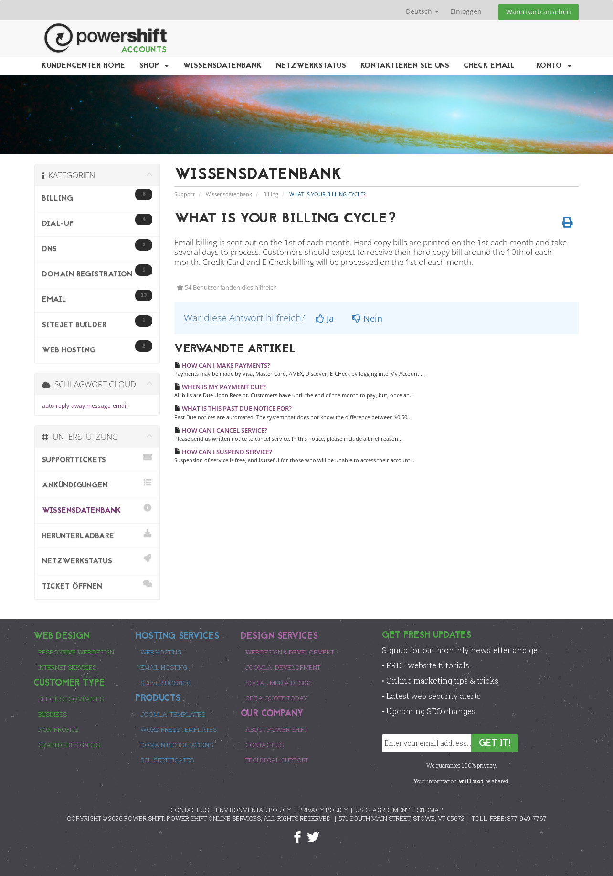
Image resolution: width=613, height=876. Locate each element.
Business (52, 714)
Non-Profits (58, 729)
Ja (325, 318)
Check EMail (489, 66)
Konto (553, 66)
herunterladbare (97, 534)
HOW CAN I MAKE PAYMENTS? (222, 365)
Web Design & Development (289, 652)
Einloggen (466, 11)
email (120, 405)
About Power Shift (276, 729)
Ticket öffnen (97, 585)
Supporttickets (97, 458)
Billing (270, 194)
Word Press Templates (178, 729)
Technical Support (276, 760)
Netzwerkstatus (311, 66)
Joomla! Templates (172, 714)
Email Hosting (163, 667)
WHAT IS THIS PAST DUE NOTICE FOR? (233, 408)
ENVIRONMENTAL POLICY (253, 809)
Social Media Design (279, 682)
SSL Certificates (167, 760)
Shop (154, 66)
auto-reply (55, 405)
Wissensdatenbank (222, 66)
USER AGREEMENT (382, 809)
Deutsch (422, 11)
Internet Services (67, 667)
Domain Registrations (176, 744)
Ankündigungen (97, 483)
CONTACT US (189, 809)
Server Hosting (165, 682)
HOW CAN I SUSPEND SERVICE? (223, 451)
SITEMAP (430, 809)
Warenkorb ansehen (538, 11)
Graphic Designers (69, 744)
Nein (367, 318)
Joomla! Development (282, 667)
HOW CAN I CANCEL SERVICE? (220, 430)
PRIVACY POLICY (323, 809)
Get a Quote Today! (277, 698)
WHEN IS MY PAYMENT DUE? (220, 386)
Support (184, 194)
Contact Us (264, 744)
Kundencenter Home (83, 66)
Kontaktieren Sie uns (404, 66)
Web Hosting (160, 652)
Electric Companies (71, 699)
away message (91, 405)
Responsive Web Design (76, 652)
